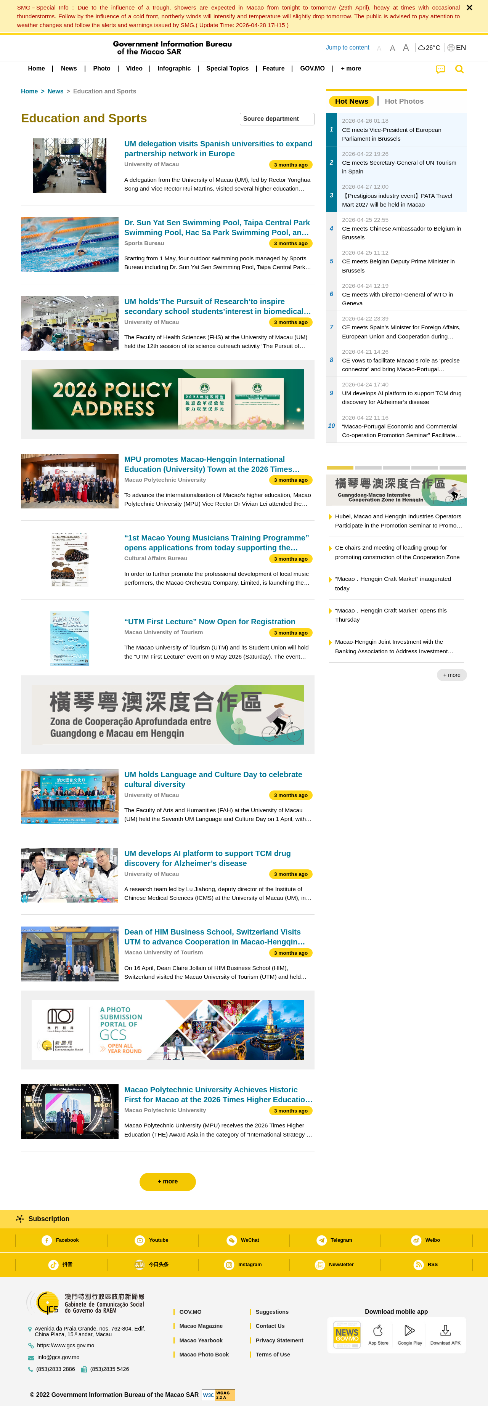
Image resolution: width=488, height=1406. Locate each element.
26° (433, 48)
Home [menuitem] (36, 68)
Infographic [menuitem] (174, 68)
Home (29, 91)
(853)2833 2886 (55, 1369)
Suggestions (272, 1312)
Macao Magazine (201, 1326)
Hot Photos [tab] (404, 101)
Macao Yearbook (201, 1340)
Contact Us (270, 1326)
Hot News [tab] (351, 101)
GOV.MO (191, 1312)
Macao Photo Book (204, 1354)
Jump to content (347, 47)
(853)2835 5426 (109, 1369)
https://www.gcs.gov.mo (65, 1345)
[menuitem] (69, 68)
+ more (452, 675)
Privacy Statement (279, 1340)
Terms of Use (273, 1354)
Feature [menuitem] (274, 68)
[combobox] (277, 119)
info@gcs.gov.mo (58, 1357)
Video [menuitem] (134, 68)
